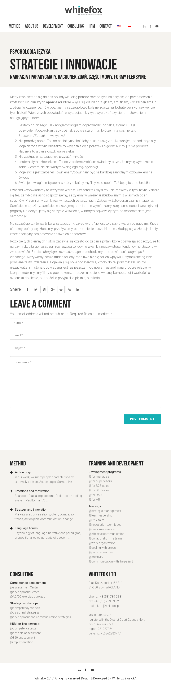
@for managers (99, 476)
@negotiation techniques (105, 524)
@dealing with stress (102, 547)
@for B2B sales (99, 485)
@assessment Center (24, 587)
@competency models (25, 608)
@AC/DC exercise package (27, 596)
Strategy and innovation (28, 509)
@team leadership (100, 515)
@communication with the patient (111, 561)
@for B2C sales (99, 490)
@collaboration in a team (105, 538)
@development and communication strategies (40, 617)
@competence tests (23, 628)
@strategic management (105, 511)
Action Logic (21, 472)
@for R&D (95, 495)
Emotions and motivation (29, 491)
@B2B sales (97, 520)
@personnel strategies (25, 612)
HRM (92, 25)
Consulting (75, 25)
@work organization (102, 543)
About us (31, 25)
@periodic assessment (25, 633)
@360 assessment (22, 637)
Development (53, 25)
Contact (106, 25)
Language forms (24, 528)
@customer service (101, 529)
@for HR (94, 499)
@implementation (21, 642)
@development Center (24, 592)
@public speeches (101, 552)
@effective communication (106, 534)
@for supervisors (100, 481)
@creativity (96, 557)
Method (14, 25)
